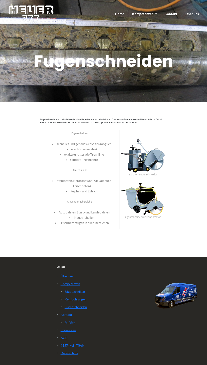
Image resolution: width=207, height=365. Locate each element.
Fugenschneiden (76, 307)
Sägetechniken (75, 291)
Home (119, 14)
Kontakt (171, 14)
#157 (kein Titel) (72, 345)
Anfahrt (70, 322)
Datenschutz (69, 353)
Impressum (68, 330)
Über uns (192, 14)
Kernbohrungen (75, 299)
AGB (64, 338)
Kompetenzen (142, 14)
